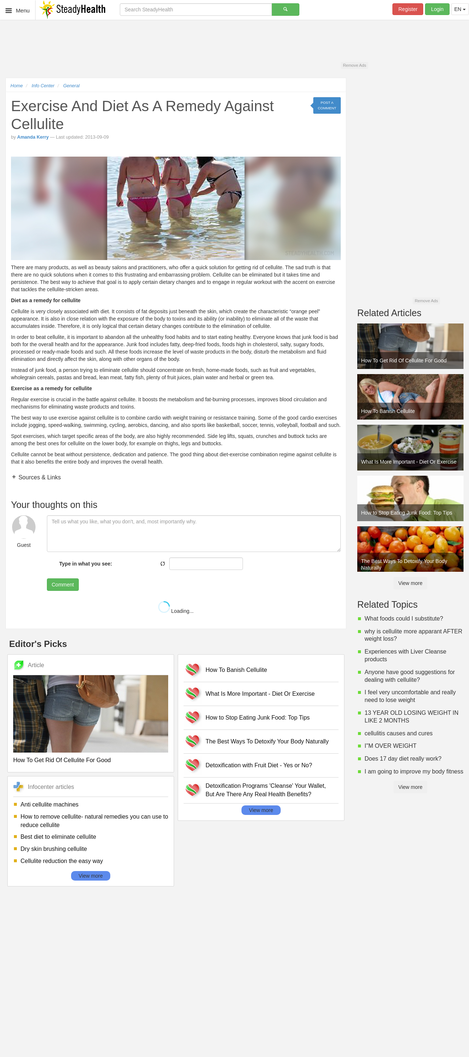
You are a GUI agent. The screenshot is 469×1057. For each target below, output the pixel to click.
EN (460, 9)
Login (437, 9)
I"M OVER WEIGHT (391, 746)
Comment (63, 585)
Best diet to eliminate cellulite (58, 837)
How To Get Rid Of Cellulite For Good (62, 760)
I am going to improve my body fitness (414, 771)
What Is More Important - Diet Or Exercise (260, 694)
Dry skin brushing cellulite (54, 849)
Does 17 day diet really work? (403, 759)
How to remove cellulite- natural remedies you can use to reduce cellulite (94, 820)
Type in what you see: (85, 564)
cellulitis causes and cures (399, 733)
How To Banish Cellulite (236, 670)
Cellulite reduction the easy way (62, 861)
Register (407, 9)
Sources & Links (39, 477)
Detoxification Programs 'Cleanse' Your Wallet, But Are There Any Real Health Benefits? (266, 790)
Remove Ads (354, 65)
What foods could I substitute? (404, 618)
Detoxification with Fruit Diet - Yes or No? (259, 765)
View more (91, 876)
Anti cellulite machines (49, 804)
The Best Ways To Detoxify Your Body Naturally (267, 741)
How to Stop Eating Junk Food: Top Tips (258, 717)
